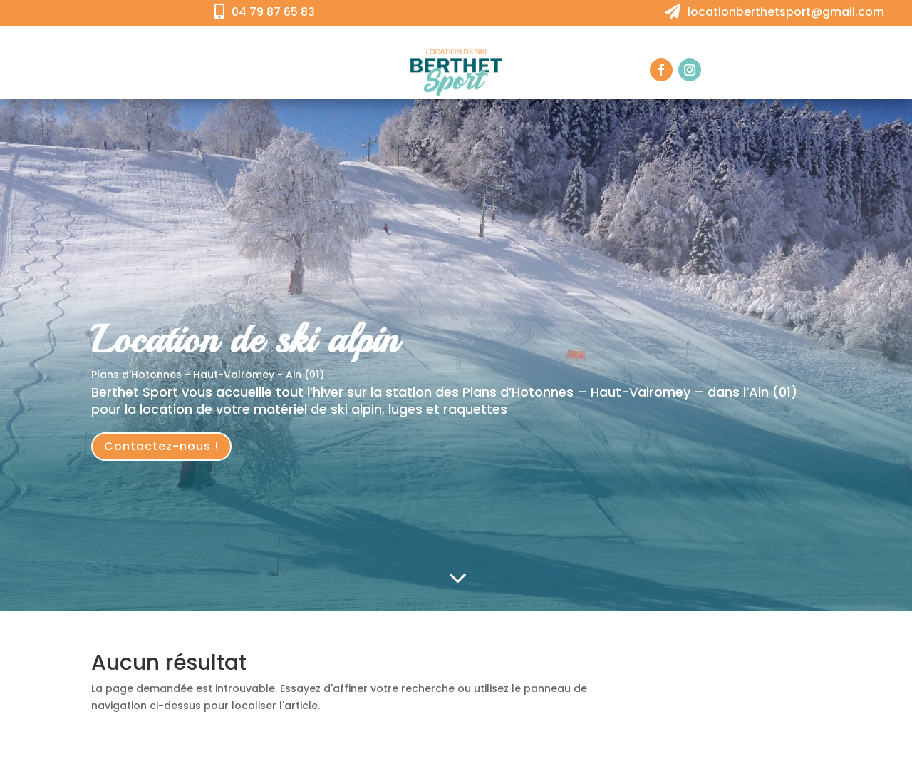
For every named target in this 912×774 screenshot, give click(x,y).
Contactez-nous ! (161, 446)
